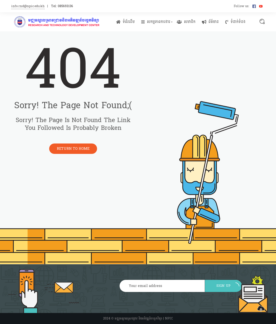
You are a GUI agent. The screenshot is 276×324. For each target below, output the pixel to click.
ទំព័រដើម (125, 22)
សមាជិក (186, 22)
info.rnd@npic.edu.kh (28, 6)
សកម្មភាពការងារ (155, 22)
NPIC (169, 318)
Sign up (227, 285)
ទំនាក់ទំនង (235, 22)
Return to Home (73, 148)
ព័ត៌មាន (210, 22)
